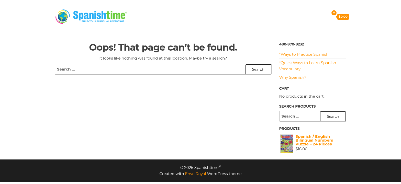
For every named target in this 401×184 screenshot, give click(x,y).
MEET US (252, 10)
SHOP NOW (147, 22)
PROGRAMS (192, 10)
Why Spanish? (292, 77)
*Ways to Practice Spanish (304, 54)
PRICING (163, 10)
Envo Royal (195, 173)
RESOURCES (223, 10)
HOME (141, 10)
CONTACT (278, 10)
